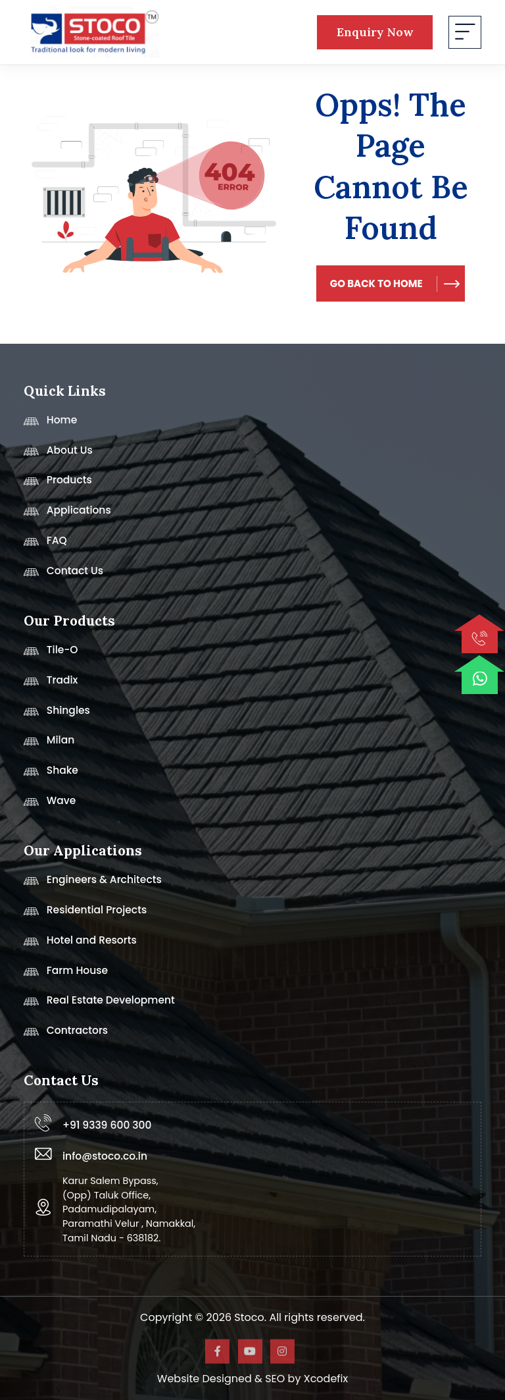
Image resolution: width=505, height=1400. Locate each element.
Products (58, 484)
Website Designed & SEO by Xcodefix (252, 1378)
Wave (50, 805)
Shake (51, 774)
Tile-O (51, 654)
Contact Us (63, 575)
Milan (49, 744)
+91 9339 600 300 (106, 1125)
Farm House (66, 974)
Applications (67, 514)
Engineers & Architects (93, 884)
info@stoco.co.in (104, 1156)
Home (50, 424)
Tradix (51, 684)
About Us (58, 454)
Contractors (66, 1034)
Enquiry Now (375, 32)
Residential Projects (85, 914)
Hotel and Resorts (80, 944)
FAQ (45, 544)
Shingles (57, 714)
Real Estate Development (99, 1004)
